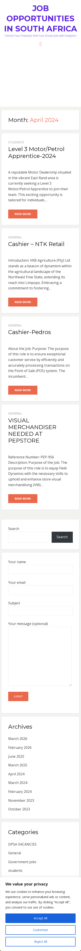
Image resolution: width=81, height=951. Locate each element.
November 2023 (21, 800)
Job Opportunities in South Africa (40, 18)
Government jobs (22, 861)
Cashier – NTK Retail (36, 244)
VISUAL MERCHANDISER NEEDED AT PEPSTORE (32, 430)
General (15, 237)
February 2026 (20, 747)
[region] (40, 914)
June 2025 (16, 756)
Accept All (40, 918)
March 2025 (17, 765)
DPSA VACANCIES (22, 844)
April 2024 (16, 774)
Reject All (40, 942)
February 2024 (20, 791)
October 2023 (19, 809)
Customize (40, 930)
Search (13, 528)
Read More (23, 214)
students (16, 142)
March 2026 (17, 738)
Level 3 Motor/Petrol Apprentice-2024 (36, 152)
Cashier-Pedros (29, 332)
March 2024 (17, 782)
